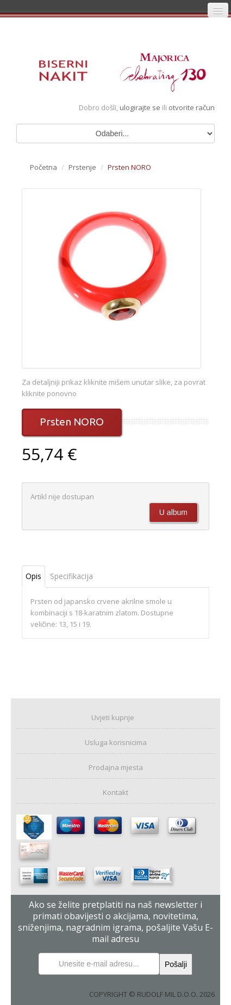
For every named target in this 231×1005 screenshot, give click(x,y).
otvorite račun (191, 107)
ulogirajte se (141, 107)
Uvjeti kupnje (112, 717)
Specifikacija (71, 576)
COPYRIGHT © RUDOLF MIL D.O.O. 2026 (152, 994)
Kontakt (115, 792)
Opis (33, 576)
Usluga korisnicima (116, 742)
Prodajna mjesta (116, 767)
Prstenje (82, 167)
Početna (43, 167)
